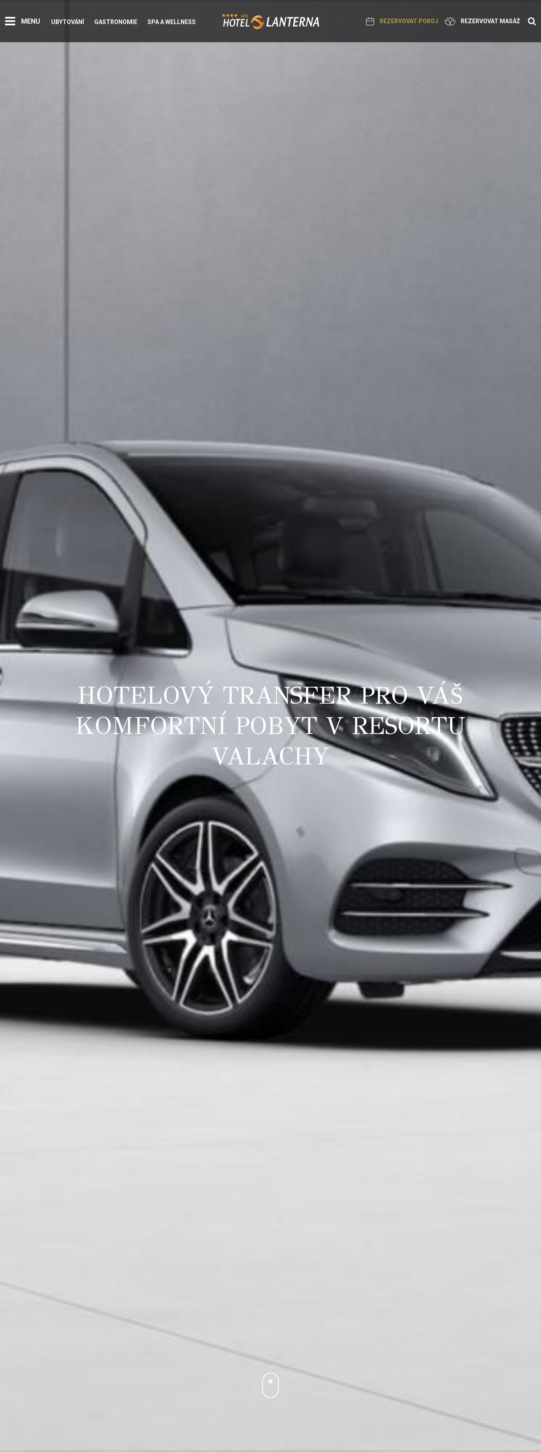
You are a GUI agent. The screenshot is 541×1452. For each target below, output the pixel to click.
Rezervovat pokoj (402, 21)
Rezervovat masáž (482, 21)
